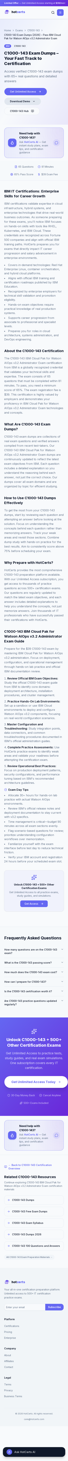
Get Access (34, 903)
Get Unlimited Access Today (36, 1082)
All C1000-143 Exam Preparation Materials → (29, 1257)
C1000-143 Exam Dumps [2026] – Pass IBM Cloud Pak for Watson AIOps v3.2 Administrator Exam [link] (32, 36)
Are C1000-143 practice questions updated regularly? (34, 1002)
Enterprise (10, 1337)
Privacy (8, 1390)
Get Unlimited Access (25, 91)
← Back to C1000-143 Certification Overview (28, 1167)
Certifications (11, 1326)
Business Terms (13, 1396)
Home (7, 30)
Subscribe (54, 1307)
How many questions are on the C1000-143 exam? (34, 951)
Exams (19, 30)
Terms (7, 1384)
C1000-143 (33, 30)
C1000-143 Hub (22, 111)
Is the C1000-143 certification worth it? (34, 991)
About (7, 1355)
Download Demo (22, 101)
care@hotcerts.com (34, 1419)
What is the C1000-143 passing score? (34, 962)
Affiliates (9, 1361)
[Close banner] (64, 3)
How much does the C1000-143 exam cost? (34, 972)
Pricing (8, 1331)
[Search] (53, 12)
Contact (8, 1367)
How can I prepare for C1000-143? (34, 981)
